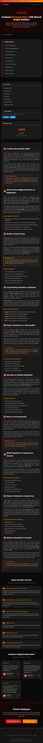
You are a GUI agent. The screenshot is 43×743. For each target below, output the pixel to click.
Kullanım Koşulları (18, 735)
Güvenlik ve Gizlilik (9, 61)
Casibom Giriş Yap (13, 721)
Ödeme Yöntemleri (9, 70)
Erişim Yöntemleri (9, 57)
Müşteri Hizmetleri (9, 73)
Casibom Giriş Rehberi (10, 45)
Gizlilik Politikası (10, 735)
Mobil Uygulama (9, 67)
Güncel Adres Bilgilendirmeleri (12, 48)
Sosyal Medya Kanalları (10, 54)
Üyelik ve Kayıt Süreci (10, 51)
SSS (31, 735)
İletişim (34, 735)
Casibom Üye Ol (30, 721)
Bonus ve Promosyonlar (10, 64)
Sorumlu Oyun (26, 735)
